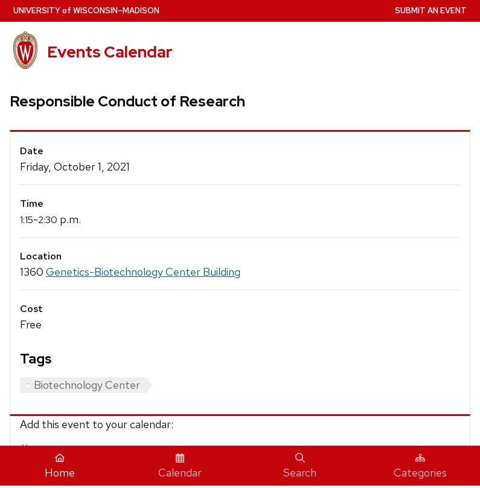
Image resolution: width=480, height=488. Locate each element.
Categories (420, 466)
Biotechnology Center (87, 385)
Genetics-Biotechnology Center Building (143, 272)
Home (60, 466)
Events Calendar (110, 51)
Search (299, 466)
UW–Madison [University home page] (86, 10)
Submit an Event (431, 10)
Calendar (180, 466)
